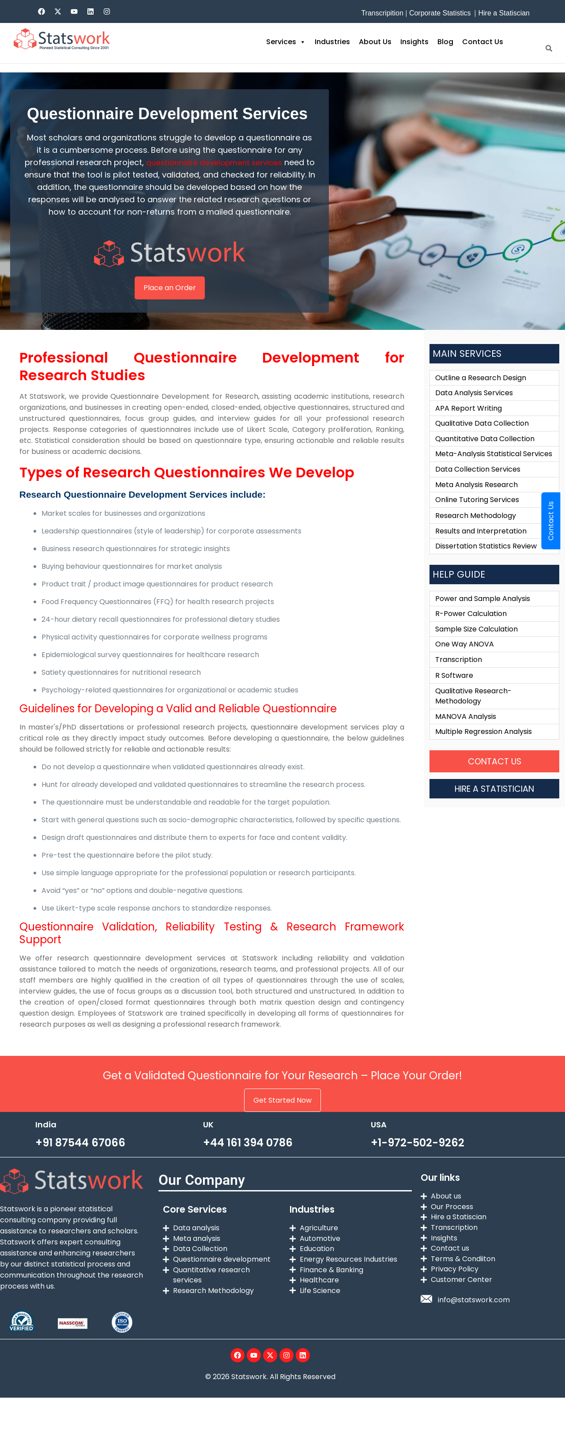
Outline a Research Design (480, 391)
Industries (332, 42)
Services (286, 42)
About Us (375, 42)
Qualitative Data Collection (482, 438)
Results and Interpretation (481, 549)
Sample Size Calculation (476, 650)
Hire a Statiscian (504, 13)
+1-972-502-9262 (417, 1155)
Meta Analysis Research (476, 502)
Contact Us (482, 42)
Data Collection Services (477, 486)
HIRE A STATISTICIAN (494, 813)
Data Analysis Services (474, 406)
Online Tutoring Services (477, 518)
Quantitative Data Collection (485, 454)
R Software (454, 698)
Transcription (458, 682)
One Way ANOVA (464, 666)
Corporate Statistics (440, 13)
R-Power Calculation (471, 634)
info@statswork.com (474, 1318)
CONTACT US (494, 786)
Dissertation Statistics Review (486, 565)
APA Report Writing (468, 422)
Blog (445, 42)
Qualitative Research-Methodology (473, 719)
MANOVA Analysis (465, 741)
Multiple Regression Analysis (483, 757)
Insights (414, 42)
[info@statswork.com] (426, 1317)
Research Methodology (475, 534)
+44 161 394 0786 (248, 1155)
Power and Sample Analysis (482, 618)
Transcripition (382, 13)
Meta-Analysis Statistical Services (493, 470)
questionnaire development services (219, 162)
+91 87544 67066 (80, 1155)
